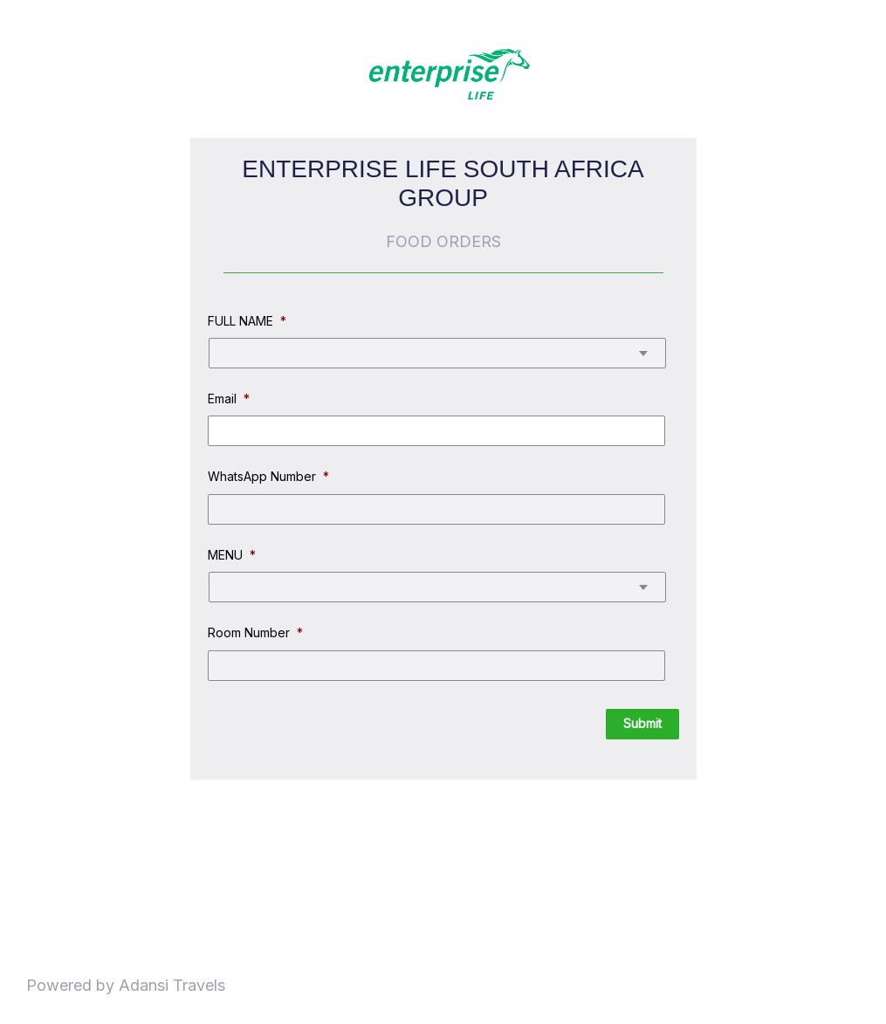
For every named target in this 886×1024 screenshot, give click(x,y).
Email (229, 398)
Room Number (255, 632)
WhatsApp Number (268, 476)
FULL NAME (247, 320)
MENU (232, 554)
